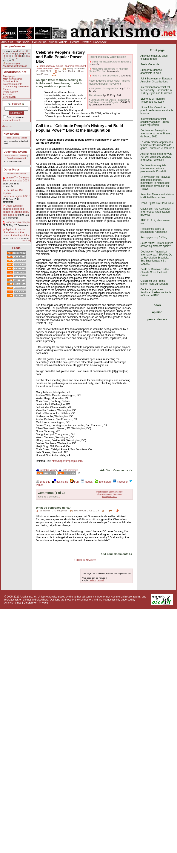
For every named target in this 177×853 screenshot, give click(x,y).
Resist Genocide (149, 64)
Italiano (93, 580)
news (157, 305)
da (5, 58)
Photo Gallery (10, 91)
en (15, 51)
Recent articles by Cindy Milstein (107, 56)
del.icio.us (60, 481)
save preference (109, 496)
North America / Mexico (16, 138)
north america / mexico (51, 66)
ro (9, 58)
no (21, 53)
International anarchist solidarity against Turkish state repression (154, 121)
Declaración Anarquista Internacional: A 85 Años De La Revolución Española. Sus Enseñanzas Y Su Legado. (156, 257)
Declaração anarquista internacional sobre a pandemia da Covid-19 (153, 168)
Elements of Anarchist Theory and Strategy (152, 100)
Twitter (86, 42)
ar (29, 53)
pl (4, 56)
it (26, 51)
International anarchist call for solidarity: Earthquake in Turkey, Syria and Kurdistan (156, 90)
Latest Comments (12, 84)
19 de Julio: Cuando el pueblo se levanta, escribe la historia (156, 110)
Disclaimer (30, 602)
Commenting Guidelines (16, 86)
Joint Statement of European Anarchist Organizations (156, 80)
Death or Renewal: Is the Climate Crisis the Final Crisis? (154, 272)
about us (7, 126)
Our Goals (22, 42)
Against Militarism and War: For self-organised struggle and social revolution (156, 156)
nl (25, 53)
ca (28, 56)
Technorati (103, 481)
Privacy (43, 602)
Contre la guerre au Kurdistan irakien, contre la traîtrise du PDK (155, 292)
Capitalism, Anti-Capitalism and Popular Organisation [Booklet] (155, 211)
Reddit (86, 481)
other (12, 53)
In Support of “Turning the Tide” (104, 88)
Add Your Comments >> (116, 470)
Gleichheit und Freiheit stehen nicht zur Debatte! (154, 282)
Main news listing (12, 79)
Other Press (12, 169)
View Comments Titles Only (109, 494)
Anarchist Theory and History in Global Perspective (157, 196)
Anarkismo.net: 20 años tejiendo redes (154, 57)
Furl (74, 481)
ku (16, 56)
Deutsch (100, 580)
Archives (7, 94)
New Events (12, 133)
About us (7, 42)
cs (24, 56)
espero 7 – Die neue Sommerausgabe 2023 (16, 179)
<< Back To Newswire (85, 560)
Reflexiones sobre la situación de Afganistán (153, 230)
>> (12, 60)
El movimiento (95, 95)
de (8, 56)
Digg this (43, 481)
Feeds (16, 247)
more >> (26, 240)
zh (20, 56)
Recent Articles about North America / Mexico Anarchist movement (110, 82)
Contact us (39, 42)
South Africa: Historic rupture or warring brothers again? (156, 245)
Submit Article (58, 42)
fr (19, 51)
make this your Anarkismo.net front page (15, 64)
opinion (157, 312)
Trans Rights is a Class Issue (157, 203)
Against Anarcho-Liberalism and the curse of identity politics (16, 232)
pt (4, 53)
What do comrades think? (53, 507)
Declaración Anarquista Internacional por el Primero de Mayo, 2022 (156, 133)
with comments (68, 470)
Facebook (99, 42)
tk (7, 53)
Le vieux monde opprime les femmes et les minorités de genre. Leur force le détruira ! (157, 145)
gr (17, 53)
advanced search (11, 120)
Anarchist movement (16, 158)
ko (17, 58)
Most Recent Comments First (109, 492)
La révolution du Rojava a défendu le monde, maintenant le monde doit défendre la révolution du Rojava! (155, 182)
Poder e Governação (18, 222)
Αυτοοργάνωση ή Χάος (153, 237)
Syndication (9, 97)
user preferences (14, 46)
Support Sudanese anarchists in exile (151, 71)
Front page (9, 76)
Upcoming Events (16, 151)
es (23, 51)
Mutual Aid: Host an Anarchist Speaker (110, 62)
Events (74, 42)
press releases (157, 319)
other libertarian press (48, 68)
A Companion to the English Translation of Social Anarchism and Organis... (109, 101)
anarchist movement (75, 66)
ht (12, 56)
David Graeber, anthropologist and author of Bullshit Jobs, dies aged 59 (16, 210)
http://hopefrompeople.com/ (67, 460)
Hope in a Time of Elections (105, 76)
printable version (46, 470)
